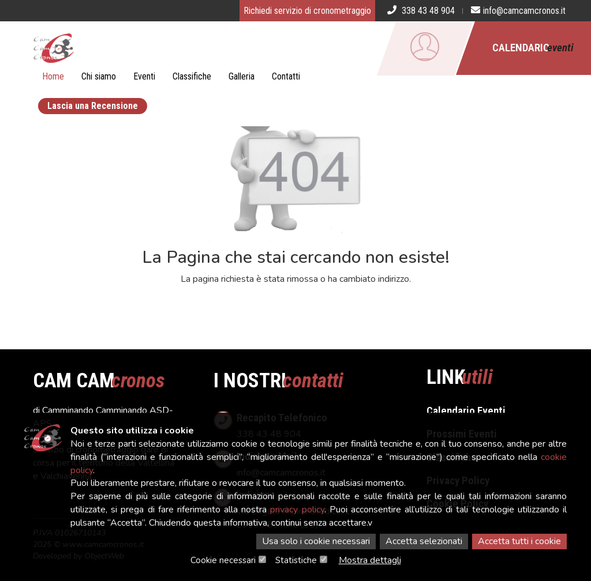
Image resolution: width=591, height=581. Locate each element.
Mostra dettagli (370, 560)
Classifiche (192, 76)
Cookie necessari (223, 560)
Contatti (286, 76)
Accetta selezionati (424, 541)
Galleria (242, 76)
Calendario (533, 47)
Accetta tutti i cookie (519, 541)
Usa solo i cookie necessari (316, 541)
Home (53, 76)
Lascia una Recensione (92, 105)
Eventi (144, 76)
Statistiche (296, 560)
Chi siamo (98, 76)
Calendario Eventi (466, 410)
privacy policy (297, 509)
